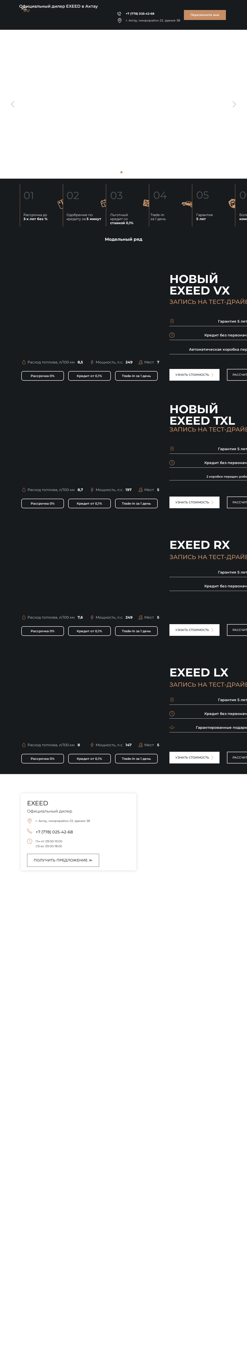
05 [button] (202, 195)
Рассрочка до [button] (35, 217)
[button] (205, 15)
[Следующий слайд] (234, 104)
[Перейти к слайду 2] (126, 172)
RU (26, 10)
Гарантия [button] (204, 217)
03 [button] (116, 195)
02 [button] (72, 195)
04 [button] (160, 195)
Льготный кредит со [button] (121, 219)
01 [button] (28, 195)
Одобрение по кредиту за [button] (83, 217)
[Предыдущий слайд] (12, 104)
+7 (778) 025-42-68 (140, 14)
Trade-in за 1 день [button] (158, 217)
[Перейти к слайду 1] (121, 172)
